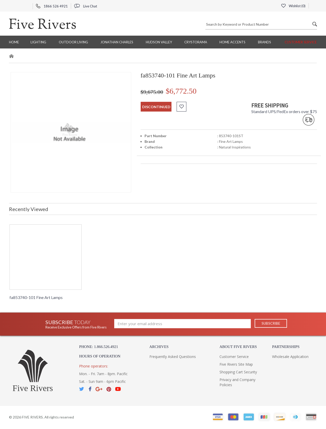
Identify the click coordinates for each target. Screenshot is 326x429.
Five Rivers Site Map (236, 364)
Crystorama (195, 42)
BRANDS (264, 42)
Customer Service (301, 42)
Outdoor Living (73, 42)
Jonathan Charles (116, 42)
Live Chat (85, 6)
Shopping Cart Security (238, 372)
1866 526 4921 (52, 6)
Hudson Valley (159, 42)
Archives (159, 347)
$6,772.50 (181, 91)
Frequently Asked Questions (172, 356)
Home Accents (232, 42)
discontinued (156, 107)
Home (14, 42)
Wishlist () (293, 6)
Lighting (38, 42)
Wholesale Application (290, 356)
